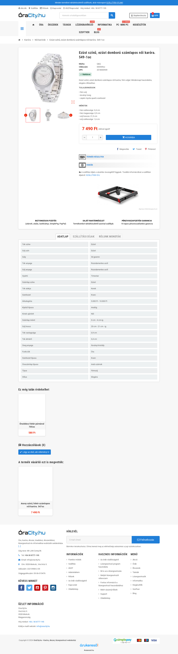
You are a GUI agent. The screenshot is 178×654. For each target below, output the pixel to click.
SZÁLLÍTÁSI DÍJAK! (114, 3)
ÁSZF (66, 8)
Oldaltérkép (73, 589)
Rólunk (44, 8)
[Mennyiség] (92, 137)
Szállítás (33, 8)
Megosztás (123, 149)
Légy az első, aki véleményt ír (34, 452)
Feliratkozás (145, 539)
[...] (19, 546)
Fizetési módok (74, 560)
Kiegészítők (138, 585)
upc (81, 70)
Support (103, 594)
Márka (81, 64)
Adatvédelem (74, 572)
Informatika (138, 581)
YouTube (37, 588)
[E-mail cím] (99, 539)
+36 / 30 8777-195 (98, 8)
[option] (35, 491)
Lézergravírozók (139, 576)
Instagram (53, 588)
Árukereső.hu (89, 650)
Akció (135, 560)
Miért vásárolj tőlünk (109, 590)
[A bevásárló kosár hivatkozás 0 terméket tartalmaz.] (155, 15)
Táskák (136, 572)
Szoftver (136, 589)
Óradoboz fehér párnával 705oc (32, 425)
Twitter (29, 588)
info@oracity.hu (43, 626)
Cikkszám (83, 67)
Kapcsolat (55, 8)
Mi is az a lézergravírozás (111, 571)
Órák (135, 564)
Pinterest (150, 149)
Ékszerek (136, 568)
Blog (134, 593)
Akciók (22, 8)
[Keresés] (87, 15)
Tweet (137, 149)
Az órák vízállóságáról (77, 581)
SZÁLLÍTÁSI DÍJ (93, 175)
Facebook (21, 588)
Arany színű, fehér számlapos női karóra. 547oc (35, 505)
